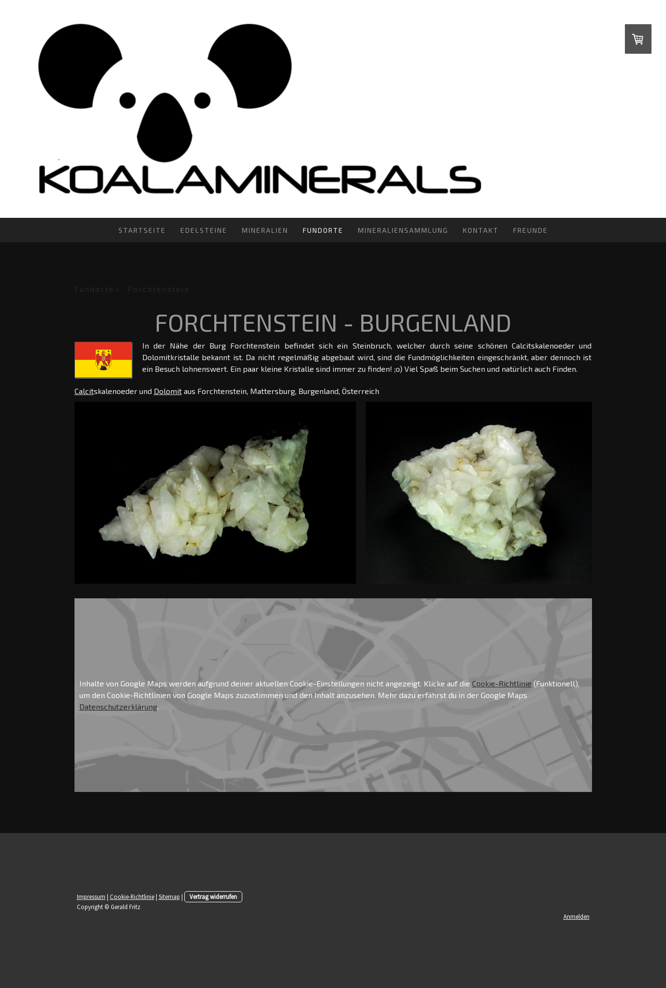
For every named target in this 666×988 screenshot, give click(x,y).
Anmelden (576, 916)
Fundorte (323, 230)
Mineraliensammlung (403, 230)
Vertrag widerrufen (213, 896)
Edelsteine (203, 230)
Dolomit (168, 390)
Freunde (530, 230)
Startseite (142, 230)
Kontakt (481, 230)
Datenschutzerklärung (118, 706)
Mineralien (265, 230)
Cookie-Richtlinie (502, 683)
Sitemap (169, 896)
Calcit (84, 390)
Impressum (91, 896)
